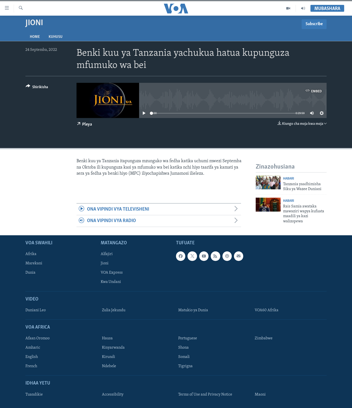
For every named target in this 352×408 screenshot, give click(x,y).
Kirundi (108, 357)
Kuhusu (56, 37)
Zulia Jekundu (113, 310)
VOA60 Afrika (266, 310)
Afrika (30, 254)
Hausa (107, 338)
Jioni (105, 263)
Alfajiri (107, 254)
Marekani (33, 263)
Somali (184, 357)
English (31, 357)
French (31, 366)
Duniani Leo (35, 310)
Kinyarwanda (113, 348)
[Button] (37, 88)
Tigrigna (185, 366)
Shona (183, 348)
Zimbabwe (264, 338)
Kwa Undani (111, 282)
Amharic (32, 348)
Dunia (30, 273)
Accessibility (112, 395)
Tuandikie (34, 395)
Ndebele (109, 366)
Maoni (260, 395)
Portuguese (187, 338)
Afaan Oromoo (37, 338)
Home (35, 37)
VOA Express (112, 273)
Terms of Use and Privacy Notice (205, 395)
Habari (288, 179)
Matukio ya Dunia (193, 310)
